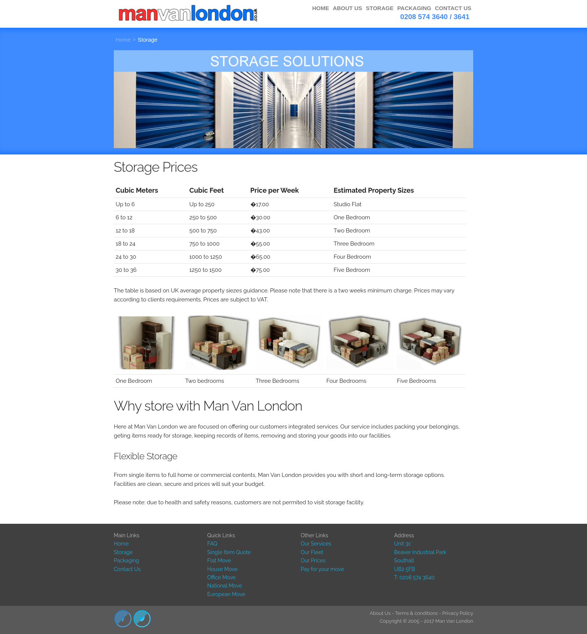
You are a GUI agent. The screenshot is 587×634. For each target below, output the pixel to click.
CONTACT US (453, 8)
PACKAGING (414, 8)
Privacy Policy (457, 613)
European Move (226, 594)
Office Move (221, 577)
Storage (148, 39)
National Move (224, 586)
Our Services (316, 544)
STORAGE (379, 8)
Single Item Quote (229, 552)
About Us (379, 613)
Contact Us (127, 569)
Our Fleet (312, 552)
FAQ (212, 544)
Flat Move (219, 561)
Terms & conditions (416, 613)
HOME (320, 8)
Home (123, 39)
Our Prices (313, 561)
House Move (222, 569)
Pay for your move (322, 569)
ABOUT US (347, 8)
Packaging (126, 561)
